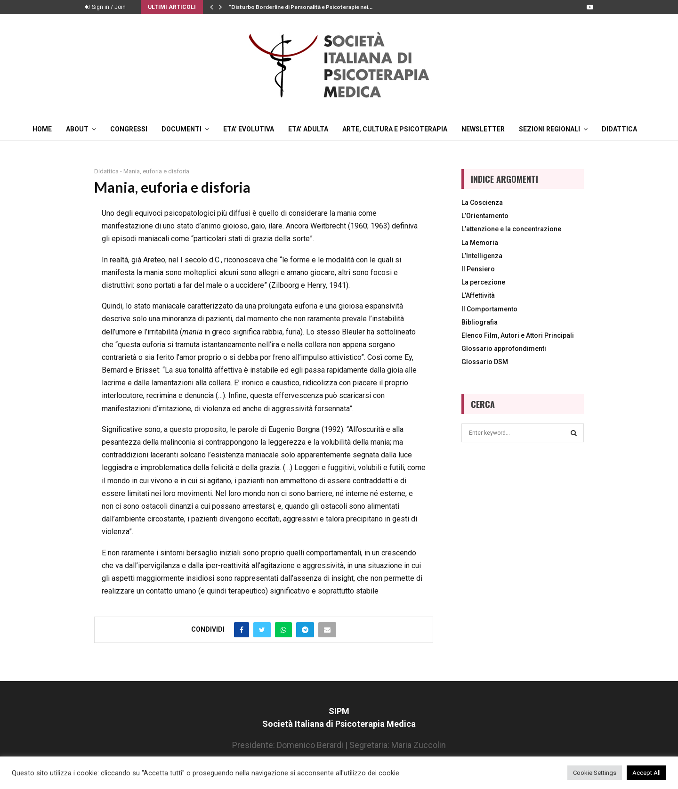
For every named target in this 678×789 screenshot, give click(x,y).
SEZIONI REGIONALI (549, 129)
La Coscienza (482, 202)
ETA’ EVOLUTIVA (248, 129)
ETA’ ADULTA (308, 129)
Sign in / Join (105, 7)
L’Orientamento (484, 216)
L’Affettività (478, 295)
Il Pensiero (478, 269)
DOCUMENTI (181, 129)
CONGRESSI (128, 129)
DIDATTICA (619, 129)
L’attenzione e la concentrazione (511, 229)
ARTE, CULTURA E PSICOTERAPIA (394, 129)
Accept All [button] (646, 772)
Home (42, 129)
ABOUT (77, 129)
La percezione (483, 282)
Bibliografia (479, 322)
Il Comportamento (489, 309)
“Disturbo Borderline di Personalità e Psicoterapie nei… (300, 6)
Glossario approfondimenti (503, 348)
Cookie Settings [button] (594, 772)
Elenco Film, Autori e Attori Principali (517, 335)
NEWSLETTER (483, 129)
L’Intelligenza (481, 256)
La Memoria (479, 242)
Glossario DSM (484, 362)
